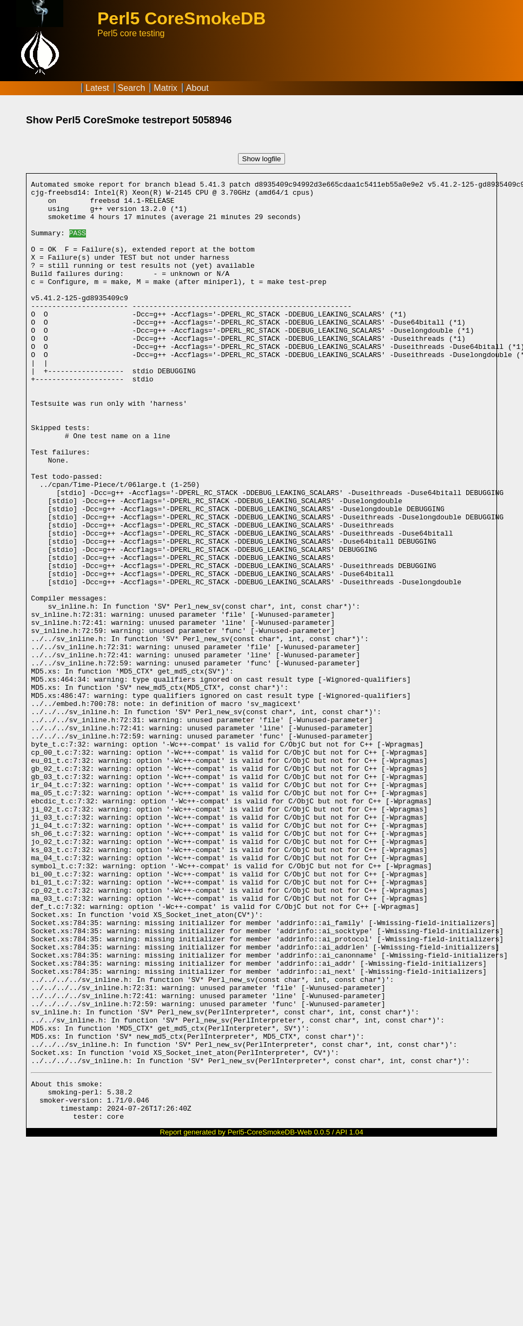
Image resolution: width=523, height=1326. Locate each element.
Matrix (165, 88)
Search (131, 88)
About (197, 88)
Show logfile (261, 159)
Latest (97, 88)
